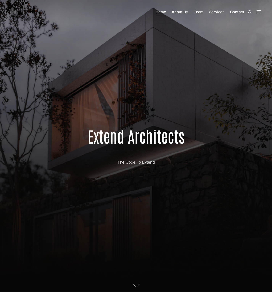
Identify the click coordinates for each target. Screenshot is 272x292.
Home (161, 12)
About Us (180, 12)
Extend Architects (136, 136)
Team (199, 12)
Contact (237, 12)
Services (216, 12)
